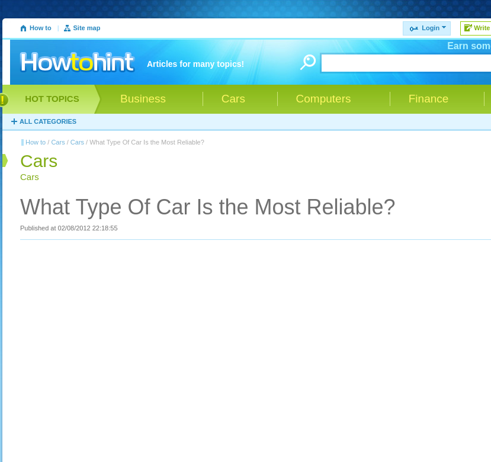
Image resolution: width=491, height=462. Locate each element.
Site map (87, 27)
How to (41, 27)
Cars (58, 142)
